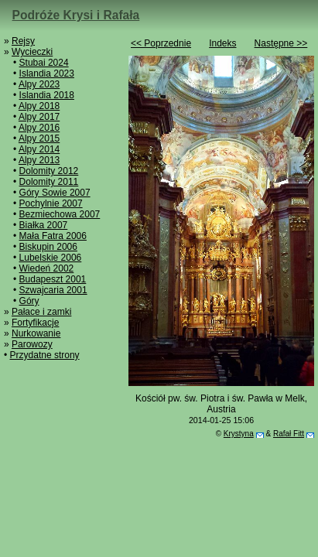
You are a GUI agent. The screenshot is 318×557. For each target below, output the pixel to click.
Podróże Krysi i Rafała (76, 15)
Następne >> (281, 43)
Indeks (222, 43)
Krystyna (239, 433)
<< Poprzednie (161, 43)
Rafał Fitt (288, 433)
